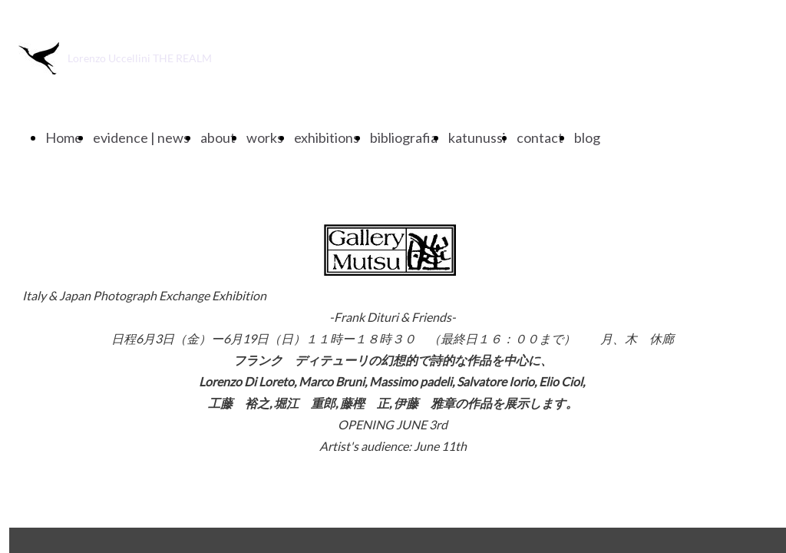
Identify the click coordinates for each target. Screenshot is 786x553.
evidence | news (141, 137)
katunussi (477, 137)
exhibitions (326, 137)
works (264, 137)
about (218, 137)
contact (540, 137)
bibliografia (404, 137)
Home (63, 137)
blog (587, 137)
